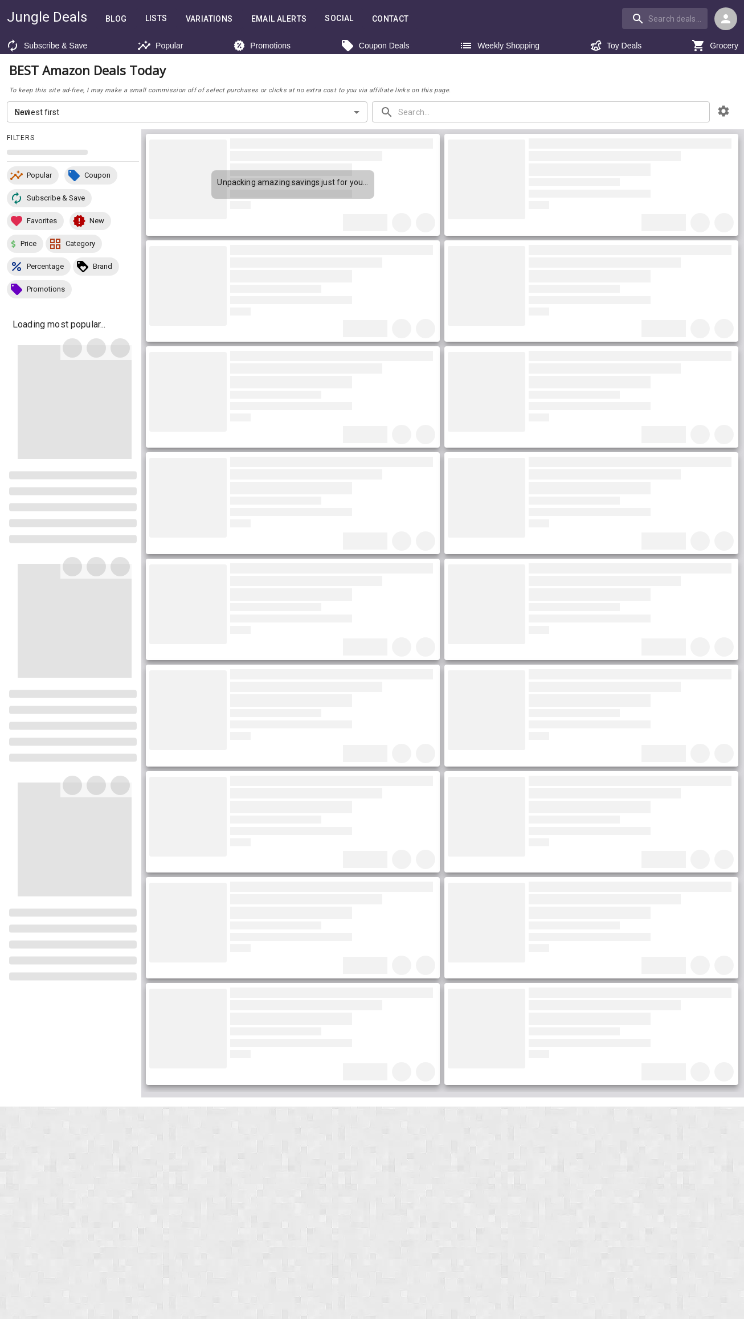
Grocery (716, 45)
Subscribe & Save (43, 45)
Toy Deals (614, 45)
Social (338, 18)
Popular (157, 45)
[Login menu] (725, 18)
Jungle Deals (46, 17)
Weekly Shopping (497, 45)
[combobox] (666, 18)
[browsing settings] (723, 114)
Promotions (261, 45)
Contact (389, 18)
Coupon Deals (374, 45)
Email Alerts (277, 18)
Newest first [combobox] (37, 114)
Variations (207, 18)
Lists (153, 18)
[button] (33, 178)
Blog (113, 18)
